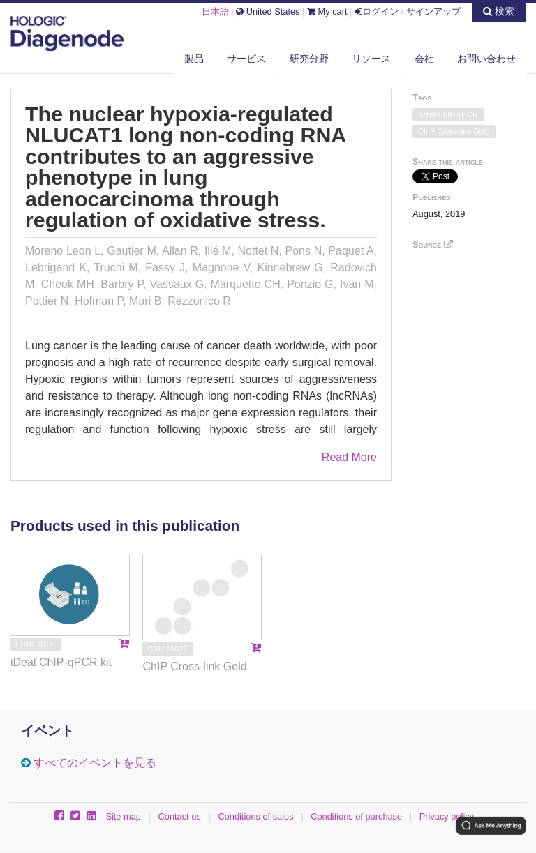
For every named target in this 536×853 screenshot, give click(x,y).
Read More (349, 457)
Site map (123, 816)
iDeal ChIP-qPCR (448, 114)
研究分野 (309, 58)
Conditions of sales (255, 816)
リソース (371, 58)
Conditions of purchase (356, 816)
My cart (327, 11)
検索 (498, 11)
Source (432, 244)
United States (267, 11)
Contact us (179, 816)
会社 (424, 58)
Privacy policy (446, 816)
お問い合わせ (486, 58)
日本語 (215, 11)
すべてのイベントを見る (95, 763)
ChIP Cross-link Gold (454, 131)
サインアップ (433, 11)
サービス (246, 58)
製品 (194, 58)
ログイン (377, 11)
